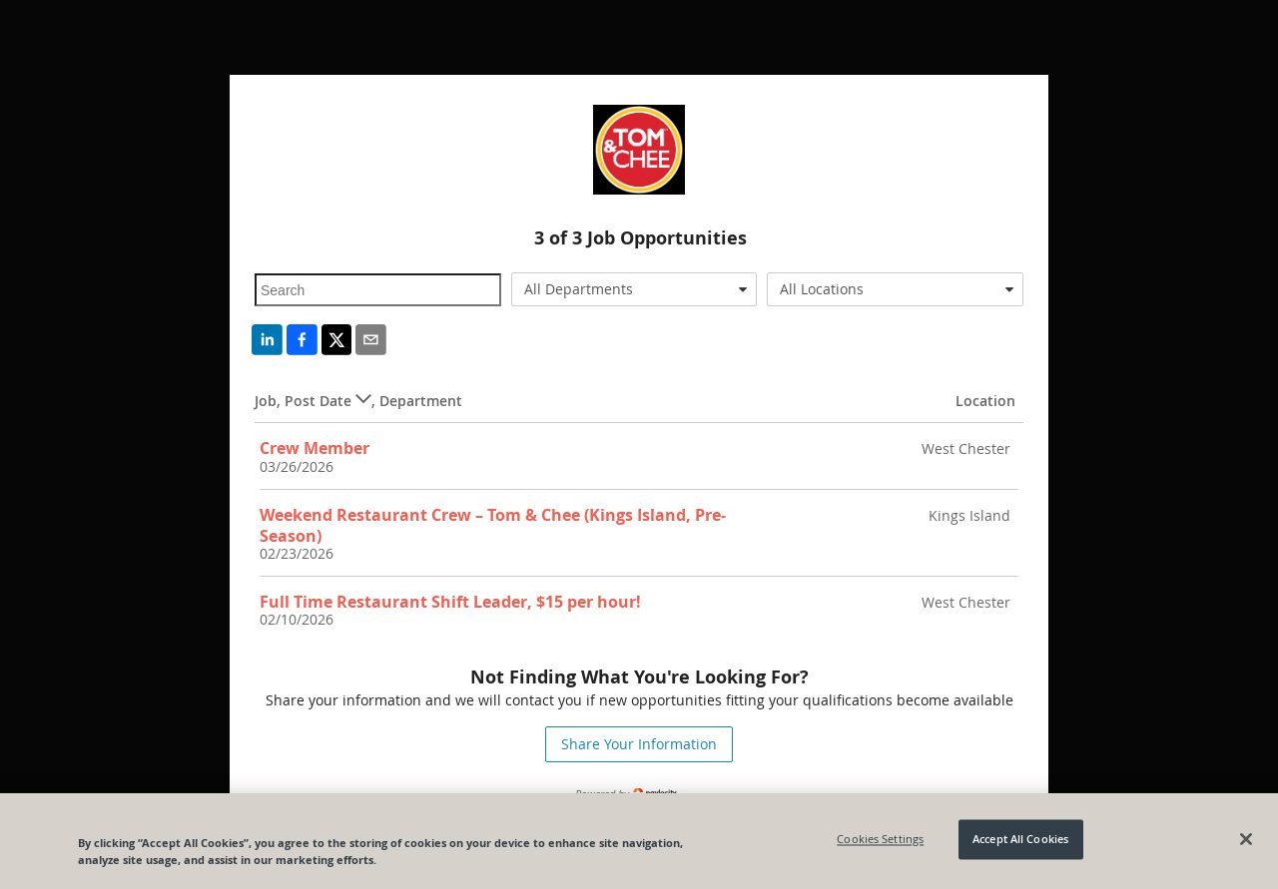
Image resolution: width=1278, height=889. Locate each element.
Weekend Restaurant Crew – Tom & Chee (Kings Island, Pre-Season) (493, 525)
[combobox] (634, 289)
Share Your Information (639, 743)
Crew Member (314, 448)
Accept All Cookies (1020, 839)
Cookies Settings (880, 839)
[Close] (1246, 839)
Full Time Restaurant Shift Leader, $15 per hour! (450, 602)
